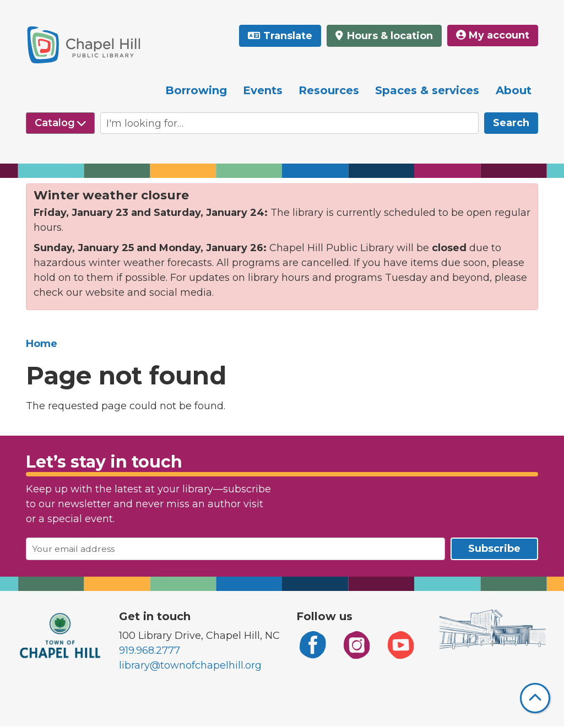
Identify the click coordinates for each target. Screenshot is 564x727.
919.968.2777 (149, 650)
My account (492, 35)
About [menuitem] (514, 90)
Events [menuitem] (263, 90)
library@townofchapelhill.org (190, 665)
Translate (287, 36)
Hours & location (388, 36)
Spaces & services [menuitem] (427, 90)
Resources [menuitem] (329, 90)
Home (41, 344)
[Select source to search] (60, 123)
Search (511, 123)
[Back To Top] (535, 698)
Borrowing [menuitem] (196, 90)
